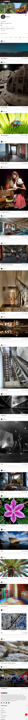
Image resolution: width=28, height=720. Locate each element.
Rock (2, 464)
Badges (23, 37)
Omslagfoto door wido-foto (6, 4)
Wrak (2, 551)
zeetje (3, 317)
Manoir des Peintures (5, 236)
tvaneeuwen (4, 111)
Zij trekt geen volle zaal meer (7, 264)
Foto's (2, 37)
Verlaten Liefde (4, 163)
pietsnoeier (4, 496)
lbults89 (3, 557)
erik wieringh (4, 394)
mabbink (3, 529)
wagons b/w (3, 415)
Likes (20, 37)
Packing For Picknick (5, 212)
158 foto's (2, 27)
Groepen (10, 37)
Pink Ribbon (3, 525)
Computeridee (3, 712)
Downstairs (3, 313)
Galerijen (6, 37)
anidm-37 (3, 216)
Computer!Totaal (4, 715)
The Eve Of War (4, 107)
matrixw (3, 610)
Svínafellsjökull (4, 58)
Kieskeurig (2, 710)
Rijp (1, 632)
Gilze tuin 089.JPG (4, 135)
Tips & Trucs (3, 717)
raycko (3, 470)
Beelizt (2, 492)
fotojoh (3, 639)
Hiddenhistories (4, 167)
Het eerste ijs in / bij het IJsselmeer (8, 663)
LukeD (3, 582)
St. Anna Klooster (4, 389)
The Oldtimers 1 (4, 688)
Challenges (15, 37)
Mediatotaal (3, 719)
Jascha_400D (4, 667)
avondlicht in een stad (5, 338)
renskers (3, 243)
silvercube (3, 142)
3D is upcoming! (4, 578)
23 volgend (12, 27)
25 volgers (7, 27)
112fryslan (3, 419)
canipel (3, 41)
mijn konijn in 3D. (4, 606)
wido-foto (3, 269)
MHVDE (3, 62)
